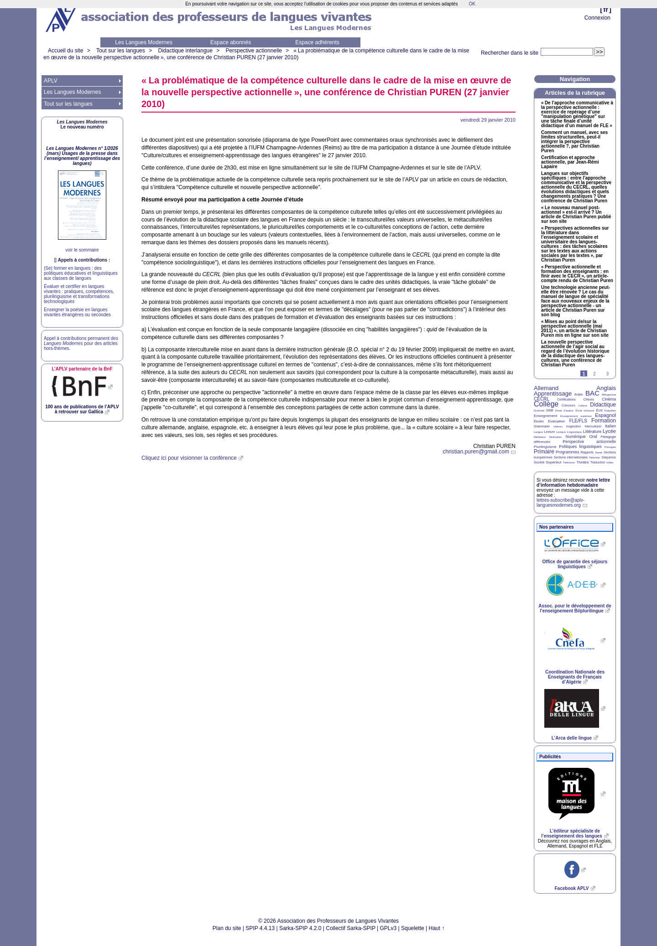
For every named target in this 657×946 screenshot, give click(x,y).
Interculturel (592, 426)
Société (539, 462)
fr (605, 9)
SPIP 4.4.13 (260, 928)
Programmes (567, 452)
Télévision (569, 462)
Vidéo (609, 462)
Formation (603, 420)
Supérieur (554, 462)
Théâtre (582, 462)
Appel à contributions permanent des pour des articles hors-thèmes (81, 343)
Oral (593, 436)
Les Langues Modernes (143, 42)
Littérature (592, 431)
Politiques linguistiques (580, 446)
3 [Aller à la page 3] (607, 373)
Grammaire (542, 426)
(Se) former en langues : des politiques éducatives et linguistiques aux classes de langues (81, 273)
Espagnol (605, 415)
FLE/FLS (578, 420)
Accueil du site (65, 50)
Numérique (575, 436)
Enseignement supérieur (576, 416)
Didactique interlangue (185, 50)
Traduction (597, 462)
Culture (582, 405)
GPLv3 (388, 928)
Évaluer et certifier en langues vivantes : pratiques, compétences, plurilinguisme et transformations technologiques (79, 294)
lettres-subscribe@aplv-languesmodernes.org (560, 503)
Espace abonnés (230, 42)
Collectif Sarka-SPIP (350, 928)
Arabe (578, 394)
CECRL (541, 398)
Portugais (610, 447)
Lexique (561, 432)
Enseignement (545, 416)
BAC (592, 393)
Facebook (571, 888)
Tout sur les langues (120, 50)
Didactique (603, 404)
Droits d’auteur (564, 410)
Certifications (566, 399)
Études (539, 421)
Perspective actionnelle (254, 50)
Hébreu (558, 426)
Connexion (597, 18)
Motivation (555, 437)
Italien (610, 426)
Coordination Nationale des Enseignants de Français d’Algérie (575, 676)
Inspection (573, 426)
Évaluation (556, 421)
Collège (546, 404)
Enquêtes (610, 410)
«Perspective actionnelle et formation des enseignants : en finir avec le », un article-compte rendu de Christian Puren (577, 274)
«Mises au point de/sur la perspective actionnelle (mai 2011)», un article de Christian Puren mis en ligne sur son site (575, 328)
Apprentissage (553, 393)
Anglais (606, 388)
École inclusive (584, 410)
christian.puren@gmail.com (476, 451)
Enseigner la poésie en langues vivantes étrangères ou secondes (77, 312)
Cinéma (609, 399)
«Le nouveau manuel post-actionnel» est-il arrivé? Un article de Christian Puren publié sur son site (576, 215)
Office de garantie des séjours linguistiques (575, 564)
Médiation (540, 437)
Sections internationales (571, 457)
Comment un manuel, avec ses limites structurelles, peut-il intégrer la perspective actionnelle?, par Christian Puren (574, 141)
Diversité (539, 410)
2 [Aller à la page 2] (594, 373)
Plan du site (227, 928)
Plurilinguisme (545, 447)
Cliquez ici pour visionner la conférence (189, 458)
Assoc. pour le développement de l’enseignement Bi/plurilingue (574, 608)
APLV (50, 80)
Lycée (609, 431)
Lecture (549, 431)
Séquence (608, 457)
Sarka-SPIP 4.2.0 (300, 928)
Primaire (544, 451)
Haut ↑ (437, 928)
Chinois (589, 399)
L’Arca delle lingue (572, 737)
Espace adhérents (317, 42)
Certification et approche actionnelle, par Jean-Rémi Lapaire (570, 162)
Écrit (599, 410)
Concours (568, 405)
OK (472, 3)
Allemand (546, 388)
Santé (598, 452)
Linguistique (574, 432)
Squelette (412, 928)
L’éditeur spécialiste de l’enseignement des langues (571, 833)
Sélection (594, 457)
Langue (538, 432)
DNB (550, 410)
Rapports (587, 452)
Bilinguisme (609, 394)
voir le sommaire (82, 249)
